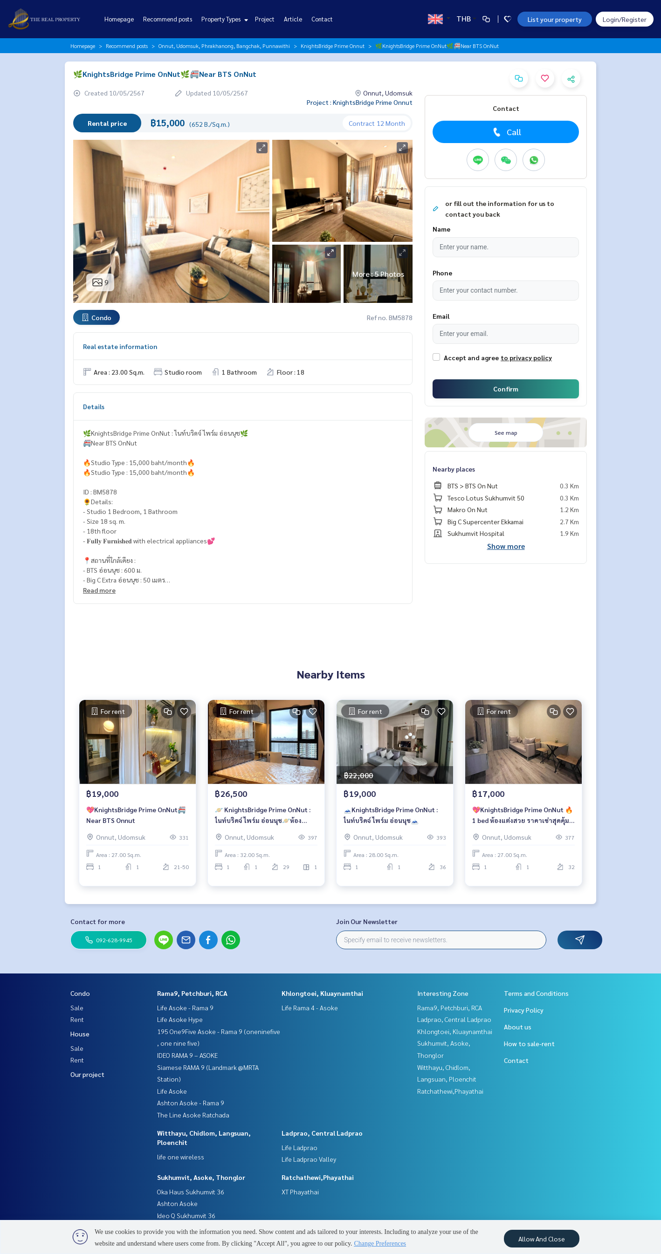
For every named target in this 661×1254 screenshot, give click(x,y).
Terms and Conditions (536, 993)
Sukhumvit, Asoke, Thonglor (201, 1177)
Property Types (223, 19)
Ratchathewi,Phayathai (318, 1177)
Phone (442, 272)
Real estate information (120, 346)
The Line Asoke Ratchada (193, 1114)
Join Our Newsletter (367, 921)
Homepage (119, 19)
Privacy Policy (524, 1010)
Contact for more (97, 921)
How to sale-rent (529, 1043)
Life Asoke (172, 1091)
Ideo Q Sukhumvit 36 (186, 1215)
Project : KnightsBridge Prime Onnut (360, 102)
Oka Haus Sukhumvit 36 (190, 1191)
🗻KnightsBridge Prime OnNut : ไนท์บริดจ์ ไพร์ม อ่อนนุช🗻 (391, 820)
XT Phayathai (300, 1191)
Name (441, 229)
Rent (77, 1019)
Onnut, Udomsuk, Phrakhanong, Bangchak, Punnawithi (224, 45)
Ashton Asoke (177, 1203)
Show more (506, 546)
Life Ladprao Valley (309, 1159)
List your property (555, 19)
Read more (99, 590)
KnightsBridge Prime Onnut (333, 45)
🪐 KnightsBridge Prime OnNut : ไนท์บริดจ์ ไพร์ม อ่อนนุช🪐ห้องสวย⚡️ (262, 821)
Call (506, 131)
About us (517, 1026)
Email (441, 316)
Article (293, 19)
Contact (322, 19)
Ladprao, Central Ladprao (322, 1133)
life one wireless (180, 1156)
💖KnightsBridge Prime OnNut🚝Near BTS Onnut (136, 820)
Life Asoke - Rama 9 (185, 1007)
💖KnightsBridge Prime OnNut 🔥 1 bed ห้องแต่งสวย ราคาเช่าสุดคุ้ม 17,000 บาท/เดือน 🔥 (522, 821)
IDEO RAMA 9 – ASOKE (187, 1055)
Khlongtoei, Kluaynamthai (322, 993)
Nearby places (454, 469)
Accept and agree (471, 357)
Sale (76, 1007)
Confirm (505, 388)
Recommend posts (167, 19)
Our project (87, 1074)
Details (93, 406)
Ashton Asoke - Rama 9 (190, 1102)
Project (265, 19)
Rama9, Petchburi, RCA (192, 993)
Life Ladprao (299, 1147)
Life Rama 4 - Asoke (310, 1007)
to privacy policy (526, 357)
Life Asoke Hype (180, 1019)
